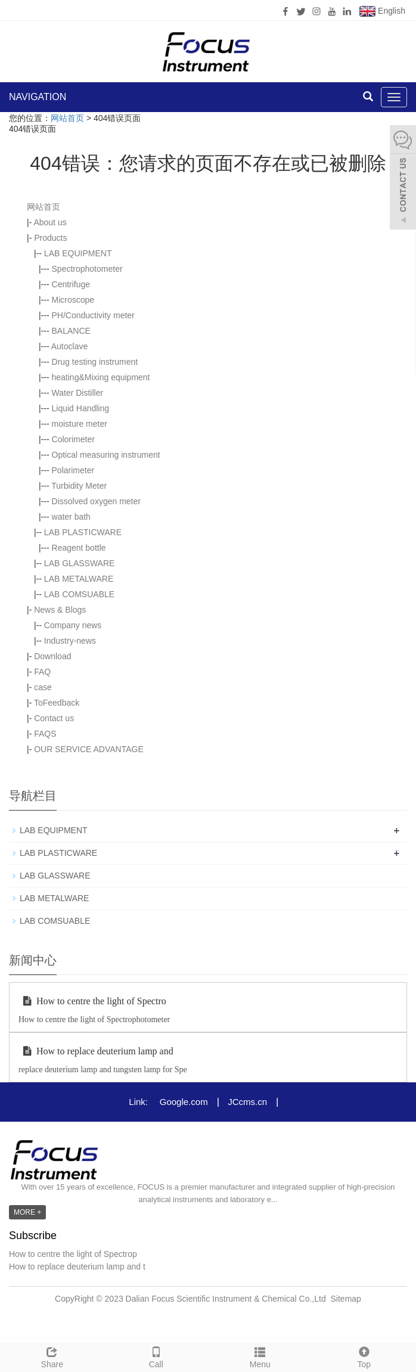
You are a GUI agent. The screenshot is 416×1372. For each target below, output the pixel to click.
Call (156, 1356)
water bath (71, 517)
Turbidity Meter (79, 486)
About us (49, 222)
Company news (73, 625)
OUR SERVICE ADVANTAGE (89, 749)
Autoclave (69, 346)
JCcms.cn (247, 1102)
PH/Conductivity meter (93, 315)
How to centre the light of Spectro (92, 1001)
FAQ (42, 671)
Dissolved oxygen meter (96, 501)
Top (364, 1356)
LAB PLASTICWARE (83, 532)
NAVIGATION (37, 97)
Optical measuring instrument (106, 455)
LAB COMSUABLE (79, 594)
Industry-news (70, 640)
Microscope (73, 300)
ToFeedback (56, 702)
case (43, 687)
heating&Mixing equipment (101, 377)
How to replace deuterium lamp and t (77, 1266)
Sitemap (346, 1298)
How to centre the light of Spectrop (73, 1254)
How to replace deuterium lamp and (95, 1051)
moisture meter (79, 424)
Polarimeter (73, 470)
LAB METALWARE (78, 578)
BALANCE (71, 331)
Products (50, 238)
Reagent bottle (79, 547)
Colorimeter (73, 439)
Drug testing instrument (95, 362)
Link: (138, 1102)
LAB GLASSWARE (79, 563)
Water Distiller (78, 393)
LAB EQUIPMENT (78, 253)
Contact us (54, 718)
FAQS (45, 733)
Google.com (184, 1102)
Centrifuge (71, 284)
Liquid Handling (81, 408)
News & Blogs (60, 609)
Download (52, 656)
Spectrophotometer (87, 269)
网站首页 (67, 118)
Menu (260, 1356)
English (382, 11)
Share (52, 1356)
